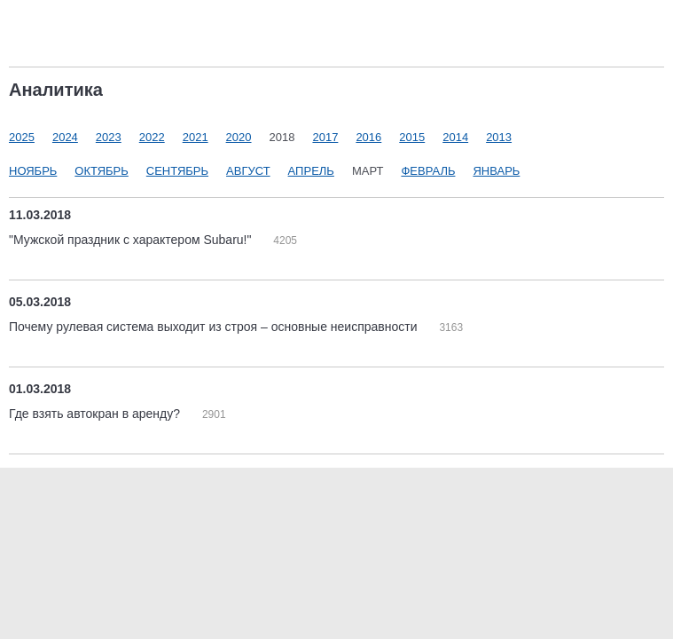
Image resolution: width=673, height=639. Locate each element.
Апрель (311, 171)
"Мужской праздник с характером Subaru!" (131, 240)
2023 (108, 137)
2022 (152, 137)
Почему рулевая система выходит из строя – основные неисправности (214, 327)
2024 (65, 137)
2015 (412, 137)
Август (248, 171)
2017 (325, 137)
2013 (499, 137)
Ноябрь (33, 171)
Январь (496, 171)
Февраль (428, 171)
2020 (239, 137)
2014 (455, 137)
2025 (22, 137)
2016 (368, 137)
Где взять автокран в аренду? (96, 413)
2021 (195, 137)
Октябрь (101, 171)
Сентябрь (177, 171)
